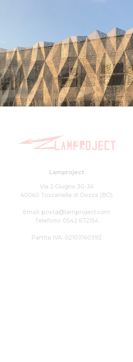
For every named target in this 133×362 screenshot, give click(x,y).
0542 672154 (81, 220)
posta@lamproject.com (75, 212)
